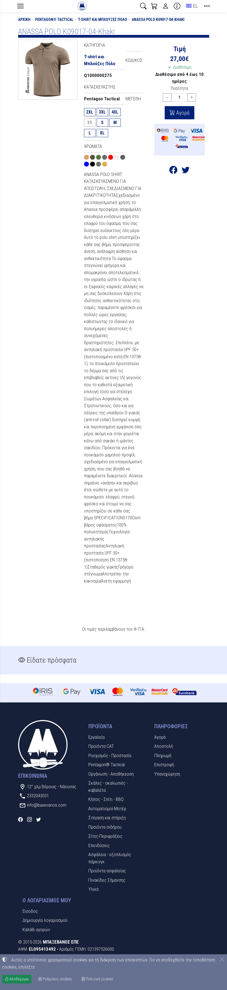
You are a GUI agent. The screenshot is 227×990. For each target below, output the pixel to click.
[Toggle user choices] (165, 6)
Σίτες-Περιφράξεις (105, 836)
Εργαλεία (96, 737)
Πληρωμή (162, 755)
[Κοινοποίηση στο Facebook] (173, 171)
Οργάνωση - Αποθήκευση (111, 774)
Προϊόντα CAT (101, 746)
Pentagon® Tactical (54, 19)
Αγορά (182, 112)
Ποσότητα (179, 88)
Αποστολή (163, 746)
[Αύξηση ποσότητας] (191, 97)
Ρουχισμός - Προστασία (109, 755)
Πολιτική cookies (97, 979)
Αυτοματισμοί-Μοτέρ (107, 808)
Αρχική (24, 19)
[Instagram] (29, 819)
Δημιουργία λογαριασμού (45, 920)
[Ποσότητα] (179, 97)
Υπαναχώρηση (167, 774)
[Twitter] (38, 819)
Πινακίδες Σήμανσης (106, 880)
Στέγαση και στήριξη (107, 817)
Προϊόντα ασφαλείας (107, 870)
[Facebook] (20, 819)
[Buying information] (177, 6)
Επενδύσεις (99, 845)
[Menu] (20, 6)
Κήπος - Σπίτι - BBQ (106, 799)
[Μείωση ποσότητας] (167, 97)
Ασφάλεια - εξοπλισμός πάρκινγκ (109, 858)
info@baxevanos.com (46, 805)
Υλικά (93, 889)
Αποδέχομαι (17, 979)
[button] (143, 6)
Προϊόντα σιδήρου (105, 827)
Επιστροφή (164, 764)
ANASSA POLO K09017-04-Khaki (158, 19)
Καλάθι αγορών (36, 929)
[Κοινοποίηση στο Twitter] (186, 171)
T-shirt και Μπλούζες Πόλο (102, 19)
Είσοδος (30, 911)
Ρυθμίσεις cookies (55, 979)
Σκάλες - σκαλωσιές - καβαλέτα (108, 786)
